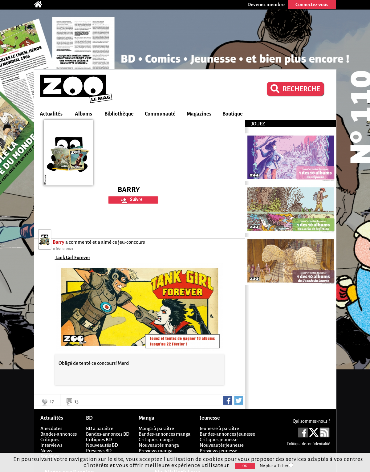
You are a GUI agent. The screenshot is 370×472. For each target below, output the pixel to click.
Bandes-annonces (58, 434)
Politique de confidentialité (308, 444)
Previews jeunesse (218, 450)
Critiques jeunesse (219, 439)
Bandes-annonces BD (107, 434)
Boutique (232, 114)
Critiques (49, 439)
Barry (58, 242)
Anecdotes (51, 428)
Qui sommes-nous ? (311, 421)
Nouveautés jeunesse (222, 445)
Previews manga (156, 450)
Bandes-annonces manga (164, 434)
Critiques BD (99, 439)
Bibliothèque (119, 114)
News (46, 450)
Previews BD (99, 450)
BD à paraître (99, 428)
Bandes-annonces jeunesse (227, 434)
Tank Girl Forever (72, 257)
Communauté (160, 114)
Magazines (199, 114)
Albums (83, 114)
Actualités (51, 114)
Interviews (51, 445)
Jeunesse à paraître (219, 428)
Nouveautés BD (102, 445)
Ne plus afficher (276, 465)
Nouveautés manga (159, 445)
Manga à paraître (156, 428)
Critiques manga (156, 439)
